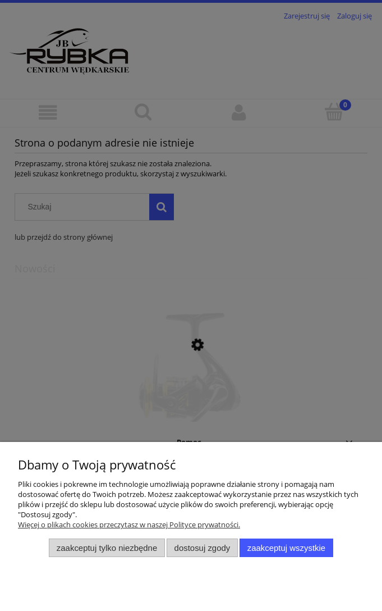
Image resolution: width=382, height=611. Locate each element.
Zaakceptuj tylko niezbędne (107, 548)
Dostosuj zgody (202, 548)
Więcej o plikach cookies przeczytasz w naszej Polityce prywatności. (129, 524)
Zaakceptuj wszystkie (286, 548)
